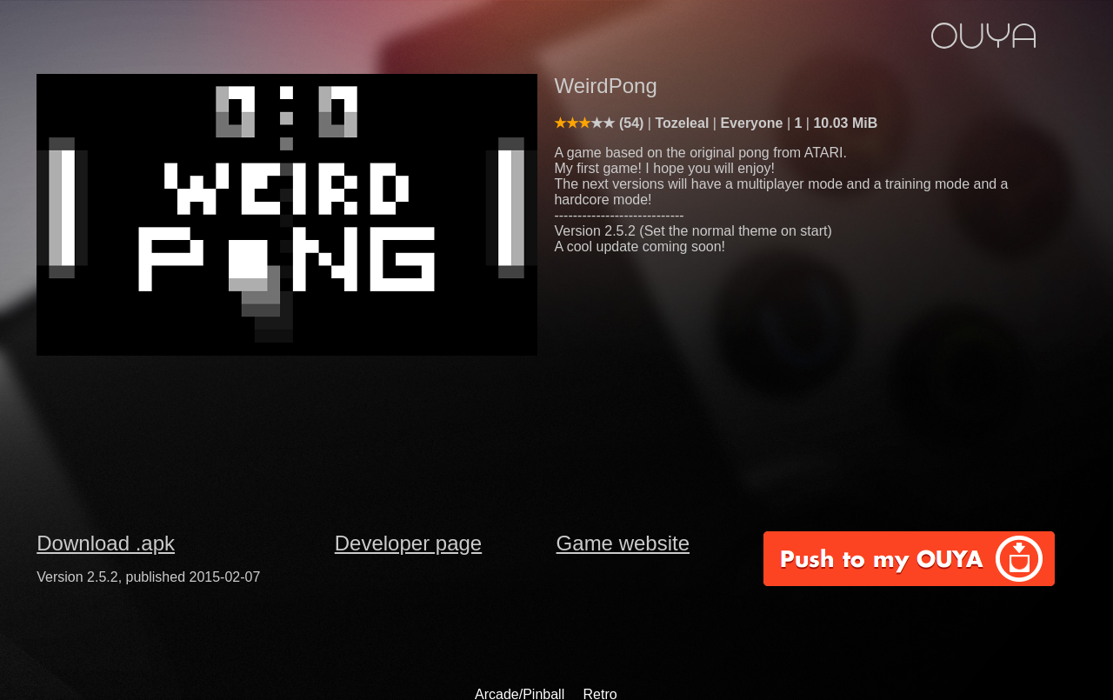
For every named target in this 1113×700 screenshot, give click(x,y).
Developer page (408, 543)
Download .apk (106, 543)
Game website (623, 543)
